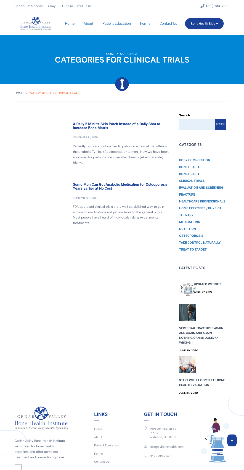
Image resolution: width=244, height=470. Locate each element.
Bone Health (189, 167)
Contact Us (168, 23)
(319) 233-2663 (160, 456)
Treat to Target (193, 249)
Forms (145, 23)
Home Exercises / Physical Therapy (201, 211)
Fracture (187, 194)
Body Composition (194, 160)
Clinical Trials (192, 181)
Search (184, 115)
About (88, 23)
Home (69, 23)
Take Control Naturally (200, 242)
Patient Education (116, 23)
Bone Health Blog (204, 23)
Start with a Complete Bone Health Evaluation (202, 382)
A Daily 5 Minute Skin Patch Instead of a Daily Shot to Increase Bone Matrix (116, 126)
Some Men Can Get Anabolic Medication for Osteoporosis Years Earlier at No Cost (120, 187)
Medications (189, 222)
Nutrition (187, 229)
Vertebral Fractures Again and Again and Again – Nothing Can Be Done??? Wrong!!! (201, 335)
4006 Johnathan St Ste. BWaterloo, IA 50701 (163, 433)
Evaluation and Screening (201, 187)
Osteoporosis (191, 236)
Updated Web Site (208, 284)
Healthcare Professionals (202, 201)
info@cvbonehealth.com (167, 446)
